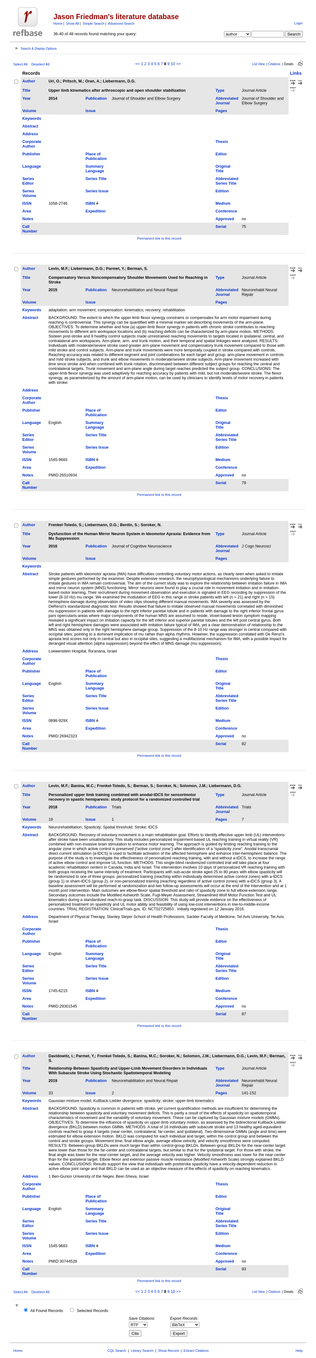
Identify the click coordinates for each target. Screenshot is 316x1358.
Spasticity (92, 827)
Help (299, 1350)
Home (57, 23)
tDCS (153, 827)
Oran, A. (92, 81)
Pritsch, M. (73, 81)
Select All (20, 64)
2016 (52, 546)
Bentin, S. (129, 524)
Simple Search (94, 23)
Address (30, 134)
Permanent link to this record (159, 238)
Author (28, 81)
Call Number (29, 228)
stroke (167, 1100)
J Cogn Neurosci (256, 546)
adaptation (57, 310)
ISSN (26, 203)
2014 (52, 98)
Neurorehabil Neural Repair (259, 292)
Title (26, 90)
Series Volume (29, 193)
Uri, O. (54, 81)
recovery (152, 310)
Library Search (142, 1350)
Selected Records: (93, 1310)
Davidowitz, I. (60, 1056)
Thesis (221, 141)
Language (31, 166)
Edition (222, 191)
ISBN (90, 203)
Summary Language (94, 168)
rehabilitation (174, 310)
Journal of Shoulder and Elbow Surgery (146, 98)
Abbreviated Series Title (226, 181)
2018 (52, 807)
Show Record (168, 1350)
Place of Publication (96, 156)
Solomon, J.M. (193, 785)
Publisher (31, 154)
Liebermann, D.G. (119, 81)
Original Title (222, 168)
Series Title (95, 178)
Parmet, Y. (115, 268)
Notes (27, 218)
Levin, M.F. (58, 268)
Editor (221, 154)
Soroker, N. (151, 524)
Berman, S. (137, 268)
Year (26, 98)
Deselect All (40, 64)
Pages (221, 110)
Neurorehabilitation (64, 827)
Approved (224, 218)
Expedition (95, 211)
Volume (29, 110)
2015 (52, 289)
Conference (226, 211)
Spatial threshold (117, 827)
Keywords (31, 118)
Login (298, 23)
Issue (90, 110)
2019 (52, 1080)
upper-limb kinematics (194, 1100)
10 (173, 63)
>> (178, 63)
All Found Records (46, 1310)
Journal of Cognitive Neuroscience (142, 546)
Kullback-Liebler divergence (117, 1100)
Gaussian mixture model (69, 1100)
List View (258, 64)
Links (296, 73)
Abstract (30, 126)
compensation (110, 310)
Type (219, 90)
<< (137, 63)
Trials (116, 807)
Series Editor (28, 181)
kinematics (133, 310)
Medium (222, 203)
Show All (72, 23)
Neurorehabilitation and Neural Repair (145, 289)
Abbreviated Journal (226, 100)
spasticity (152, 1100)
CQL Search (116, 1350)
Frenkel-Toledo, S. (65, 524)
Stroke (140, 827)
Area (26, 211)
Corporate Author (31, 144)
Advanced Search (121, 23)
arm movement (82, 310)
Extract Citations (196, 1350)
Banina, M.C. (83, 785)
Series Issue (97, 191)
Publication (96, 98)
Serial (220, 226)
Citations (274, 64)
